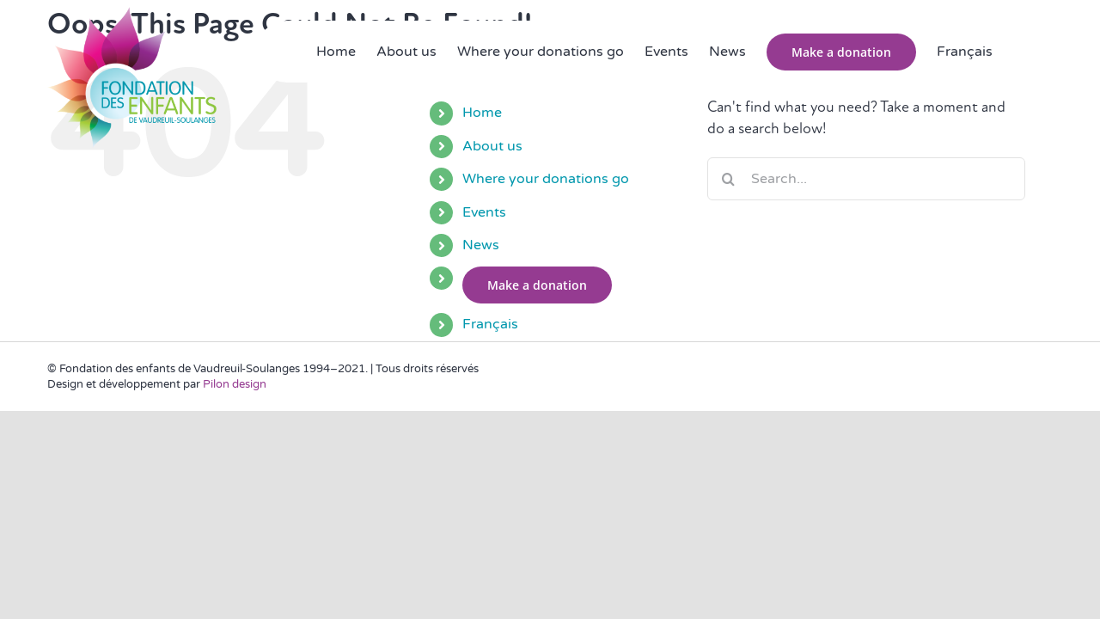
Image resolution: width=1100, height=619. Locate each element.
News (480, 245)
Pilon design (234, 384)
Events (484, 212)
